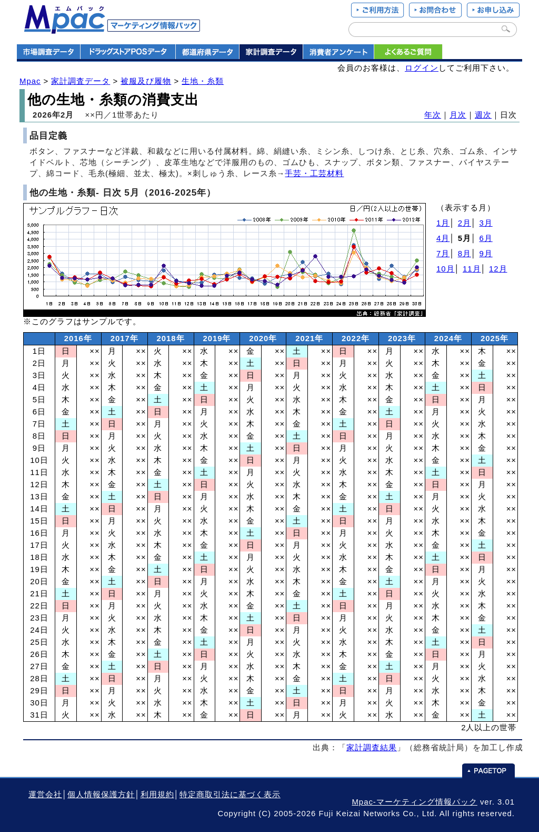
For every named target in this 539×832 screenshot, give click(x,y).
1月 (443, 223)
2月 (464, 223)
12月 (498, 269)
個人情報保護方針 (101, 794)
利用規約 (157, 794)
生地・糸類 (203, 81)
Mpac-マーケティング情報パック (414, 802)
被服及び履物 (146, 81)
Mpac (30, 81)
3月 (485, 223)
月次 (458, 115)
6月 (485, 238)
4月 (443, 238)
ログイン (421, 68)
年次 (432, 115)
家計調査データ (80, 81)
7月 (443, 253)
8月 (464, 253)
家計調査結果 (371, 747)
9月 (485, 253)
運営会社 (45, 794)
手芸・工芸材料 (314, 173)
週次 (483, 115)
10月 (445, 269)
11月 (472, 269)
